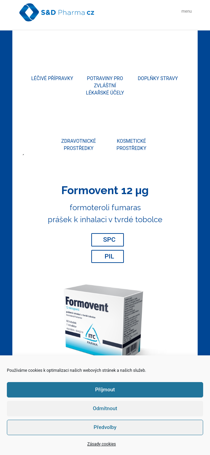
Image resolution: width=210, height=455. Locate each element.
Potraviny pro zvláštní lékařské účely (105, 86)
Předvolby (105, 427)
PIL (109, 256)
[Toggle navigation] (185, 12)
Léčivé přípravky (52, 78)
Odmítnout (105, 408)
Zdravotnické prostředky (78, 144)
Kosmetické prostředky (132, 144)
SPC (109, 239)
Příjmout (105, 390)
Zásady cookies (101, 444)
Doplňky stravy (158, 78)
